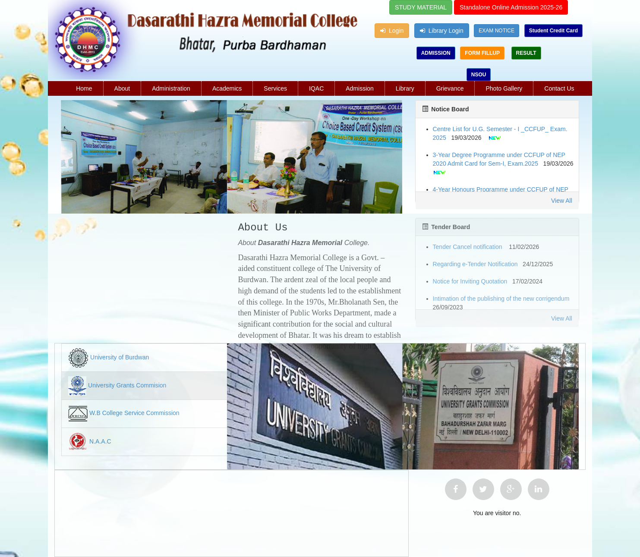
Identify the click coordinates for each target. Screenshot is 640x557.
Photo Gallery (504, 88)
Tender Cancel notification (468, 246)
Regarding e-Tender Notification (475, 264)
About (122, 88)
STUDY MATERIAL (421, 7)
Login (392, 30)
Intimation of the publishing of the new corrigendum (501, 298)
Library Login (441, 30)
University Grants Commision (127, 385)
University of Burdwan (119, 357)
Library (405, 88)
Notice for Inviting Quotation (470, 281)
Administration (171, 88)
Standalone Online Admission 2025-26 (511, 7)
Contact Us (559, 88)
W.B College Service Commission (134, 413)
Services (275, 88)
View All (561, 200)
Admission (360, 88)
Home (84, 88)
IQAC (316, 88)
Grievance (450, 88)
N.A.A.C (100, 441)
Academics (227, 88)
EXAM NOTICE (496, 31)
